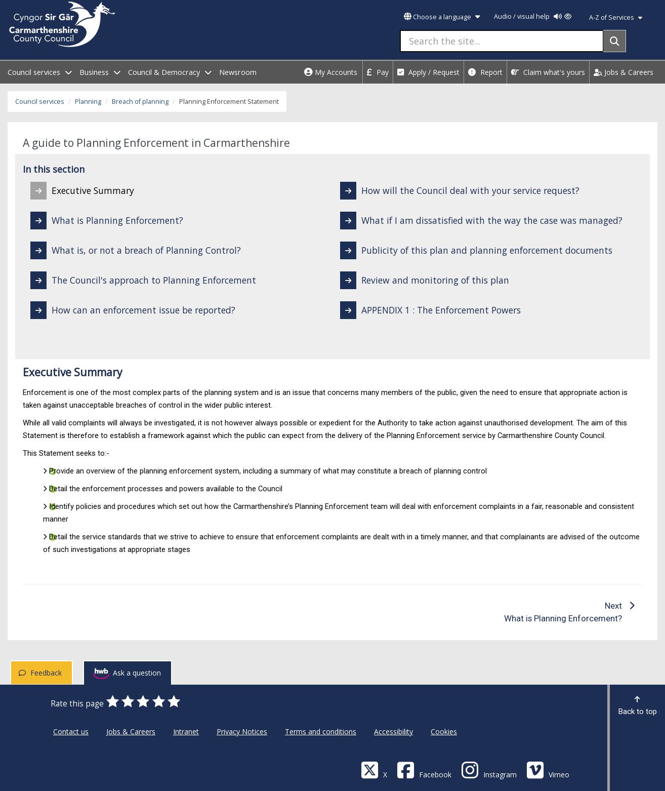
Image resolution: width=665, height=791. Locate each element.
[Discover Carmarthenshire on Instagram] (489, 769)
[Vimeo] (548, 769)
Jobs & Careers (623, 72)
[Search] (614, 41)
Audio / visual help (532, 16)
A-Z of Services (615, 17)
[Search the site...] (502, 41)
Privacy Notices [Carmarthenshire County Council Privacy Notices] (242, 731)
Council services (39, 101)
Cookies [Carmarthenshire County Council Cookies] (444, 731)
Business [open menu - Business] (99, 72)
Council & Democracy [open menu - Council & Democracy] (170, 72)
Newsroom (238, 72)
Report (485, 72)
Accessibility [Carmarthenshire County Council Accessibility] (393, 731)
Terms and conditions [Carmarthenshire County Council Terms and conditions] (320, 731)
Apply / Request (428, 72)
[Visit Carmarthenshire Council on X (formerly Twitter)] (374, 769)
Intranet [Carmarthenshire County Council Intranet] (186, 731)
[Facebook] (424, 769)
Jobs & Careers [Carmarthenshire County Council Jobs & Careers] (130, 731)
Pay (378, 72)
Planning (88, 101)
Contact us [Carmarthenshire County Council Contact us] (71, 731)
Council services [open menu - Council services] (40, 72)
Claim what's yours (548, 72)
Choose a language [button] (442, 17)
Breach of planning (140, 101)
